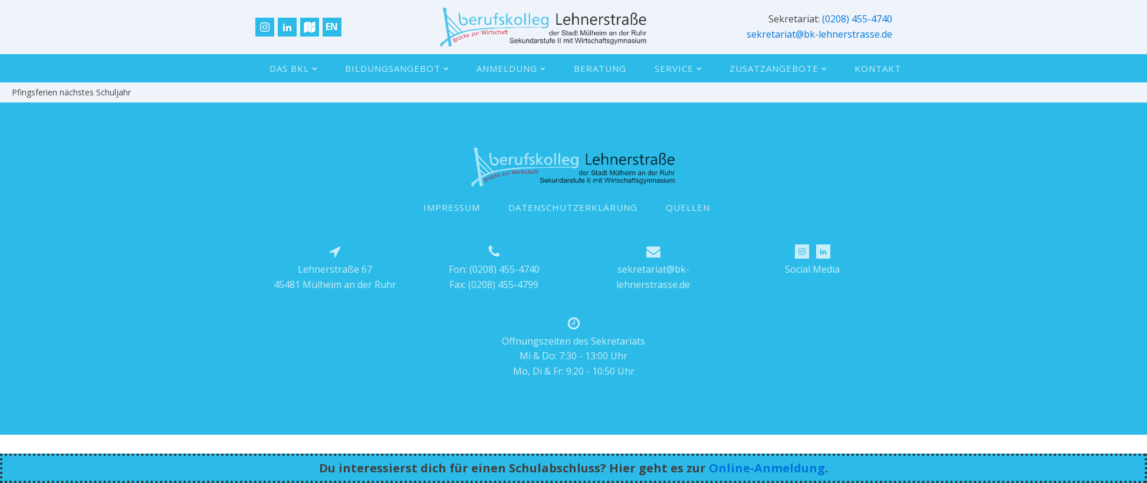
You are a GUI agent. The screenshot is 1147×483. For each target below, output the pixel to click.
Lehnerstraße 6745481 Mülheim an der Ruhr (335, 277)
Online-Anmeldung (767, 468)
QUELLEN (688, 207)
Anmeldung (510, 68)
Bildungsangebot (396, 68)
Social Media (812, 269)
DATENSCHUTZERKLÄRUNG (572, 207)
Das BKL (293, 68)
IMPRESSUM (451, 207)
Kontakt (878, 68)
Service (678, 68)
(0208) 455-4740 (857, 18)
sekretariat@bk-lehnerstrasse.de (819, 34)
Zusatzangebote (777, 68)
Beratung (600, 68)
